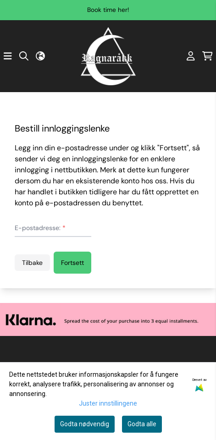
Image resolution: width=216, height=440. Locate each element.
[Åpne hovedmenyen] (8, 56)
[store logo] (108, 56)
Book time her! (108, 10)
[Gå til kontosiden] (191, 56)
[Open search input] (23, 55)
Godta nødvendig (84, 424)
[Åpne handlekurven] (207, 56)
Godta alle (141, 424)
